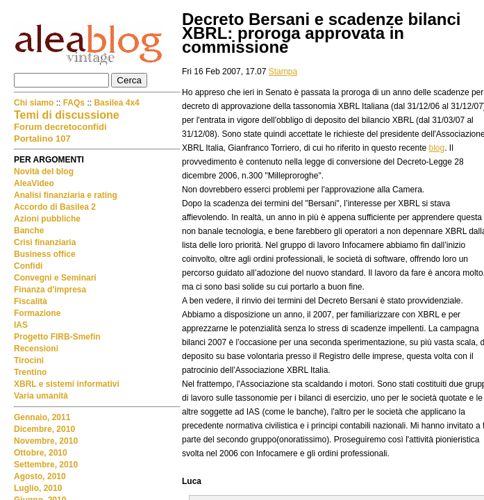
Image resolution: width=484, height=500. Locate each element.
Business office (45, 254)
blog (437, 148)
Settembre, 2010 (46, 464)
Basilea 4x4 (116, 103)
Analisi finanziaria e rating (65, 195)
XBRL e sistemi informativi (66, 384)
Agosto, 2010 (40, 476)
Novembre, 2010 (46, 441)
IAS (21, 325)
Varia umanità (41, 396)
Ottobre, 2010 (40, 453)
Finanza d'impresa (50, 289)
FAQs (74, 103)
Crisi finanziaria (45, 242)
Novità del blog (44, 171)
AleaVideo (34, 183)
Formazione (37, 313)
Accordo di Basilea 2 (55, 207)
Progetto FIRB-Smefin (57, 337)
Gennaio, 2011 (42, 417)
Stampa (283, 71)
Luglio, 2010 (38, 488)
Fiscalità (30, 301)
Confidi (28, 266)
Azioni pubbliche (47, 219)
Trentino (30, 372)
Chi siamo (35, 103)
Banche (29, 230)
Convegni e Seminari (55, 278)
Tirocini (29, 360)
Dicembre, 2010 (44, 429)
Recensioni (36, 348)
